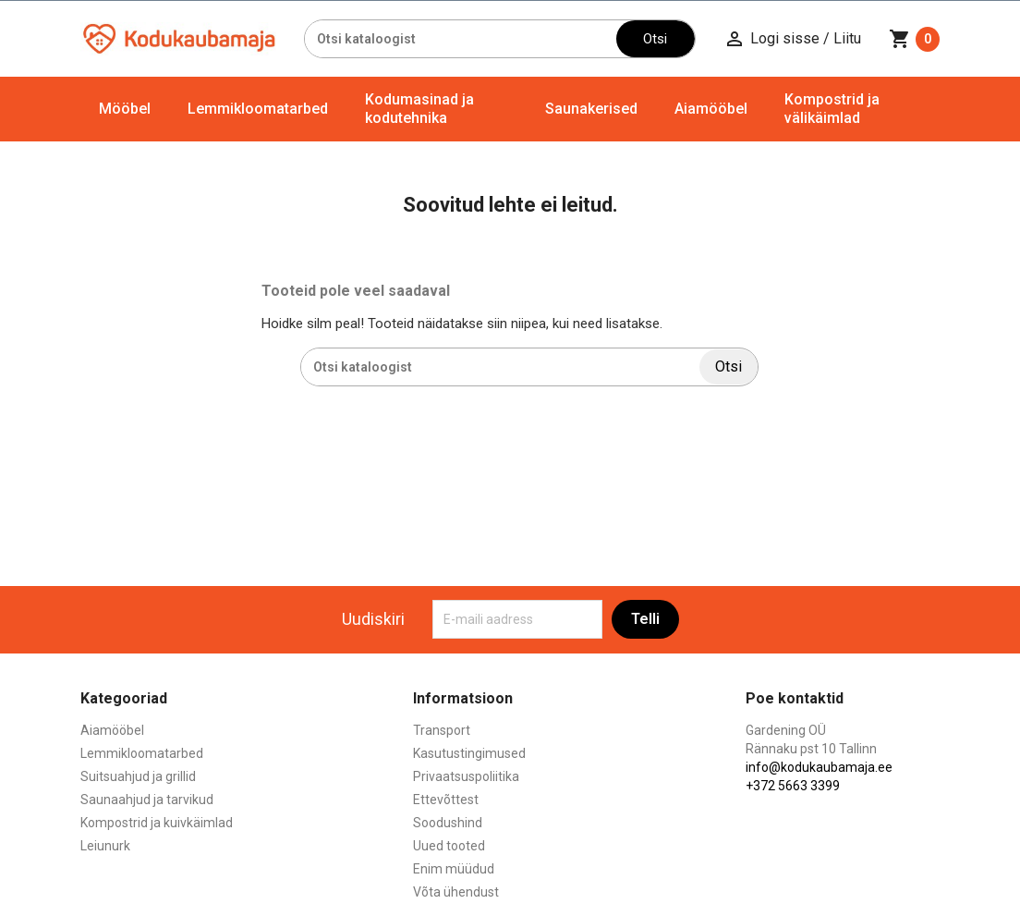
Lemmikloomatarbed (258, 108)
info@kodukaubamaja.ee (819, 767)
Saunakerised (591, 108)
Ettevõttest (446, 799)
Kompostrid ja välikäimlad (832, 109)
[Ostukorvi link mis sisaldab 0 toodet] (914, 38)
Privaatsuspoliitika (466, 776)
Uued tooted (449, 845)
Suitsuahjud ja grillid (138, 776)
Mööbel (125, 108)
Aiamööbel (710, 108)
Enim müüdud (453, 868)
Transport (441, 730)
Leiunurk (105, 845)
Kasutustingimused (469, 753)
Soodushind (447, 822)
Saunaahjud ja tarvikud (146, 799)
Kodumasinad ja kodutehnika (419, 109)
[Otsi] (460, 38)
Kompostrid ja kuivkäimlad (156, 822)
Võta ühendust (456, 892)
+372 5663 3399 (793, 785)
